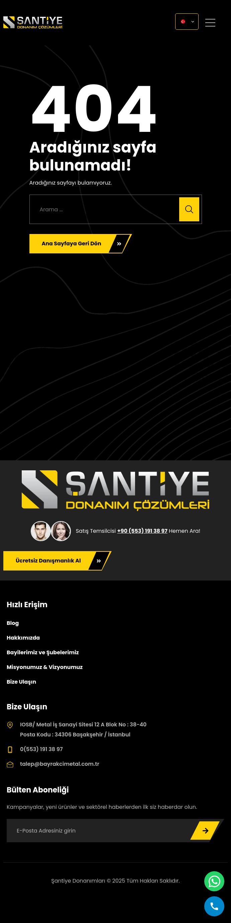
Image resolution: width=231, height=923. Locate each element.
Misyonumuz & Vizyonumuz (45, 667)
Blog (13, 623)
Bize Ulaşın (21, 682)
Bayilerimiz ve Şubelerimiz (43, 652)
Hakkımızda (23, 638)
